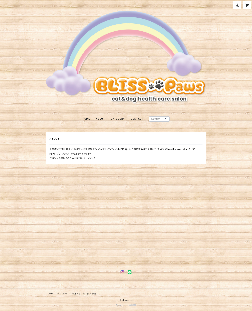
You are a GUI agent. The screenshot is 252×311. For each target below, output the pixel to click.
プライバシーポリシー (57, 293)
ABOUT (100, 118)
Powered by (126, 305)
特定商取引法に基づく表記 (84, 293)
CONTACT (137, 118)
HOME (86, 118)
